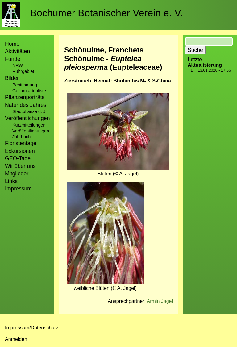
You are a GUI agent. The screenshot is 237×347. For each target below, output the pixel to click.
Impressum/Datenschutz (31, 327)
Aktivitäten (17, 51)
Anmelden (16, 339)
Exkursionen (20, 151)
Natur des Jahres (25, 105)
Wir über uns (20, 166)
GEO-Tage (18, 158)
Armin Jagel (160, 301)
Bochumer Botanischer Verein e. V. (106, 13)
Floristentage (20, 143)
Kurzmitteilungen (28, 125)
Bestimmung (24, 84)
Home (12, 44)
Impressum (18, 189)
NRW (17, 65)
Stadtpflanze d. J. (29, 111)
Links (11, 181)
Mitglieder (16, 173)
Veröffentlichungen (30, 130)
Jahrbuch (21, 136)
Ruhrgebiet (23, 71)
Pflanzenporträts (24, 97)
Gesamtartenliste (29, 90)
